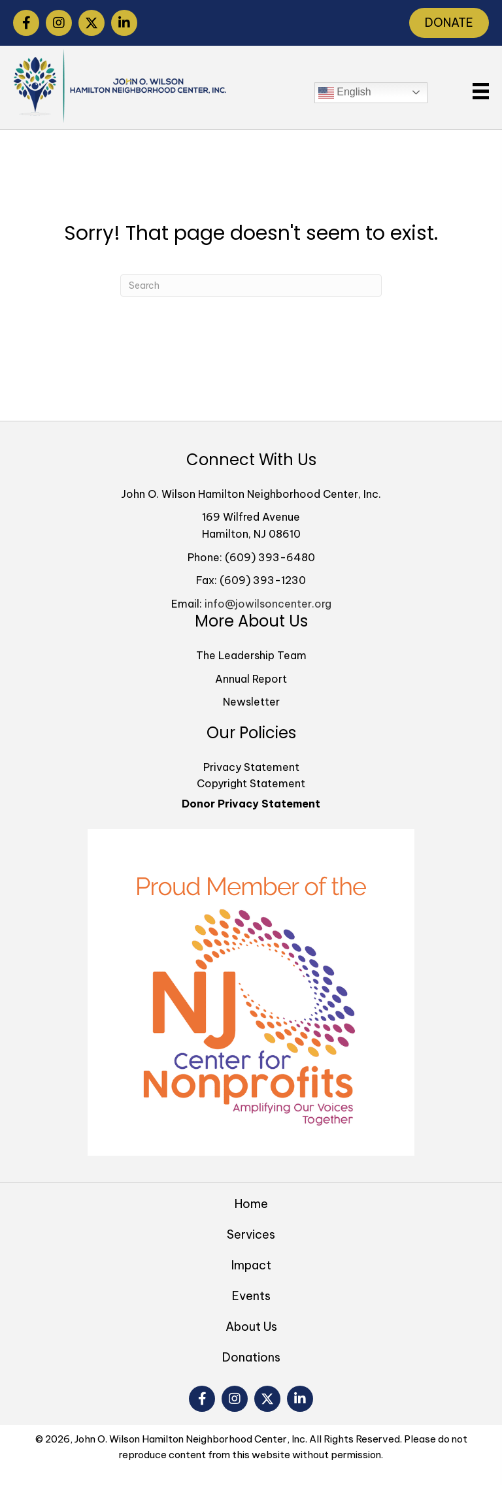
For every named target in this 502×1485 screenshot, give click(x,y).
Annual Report (251, 678)
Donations (251, 1357)
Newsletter (251, 701)
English (344, 93)
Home (251, 1203)
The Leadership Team (251, 655)
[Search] (251, 285)
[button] (26, 23)
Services (251, 1234)
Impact (251, 1265)
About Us (251, 1326)
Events (251, 1295)
